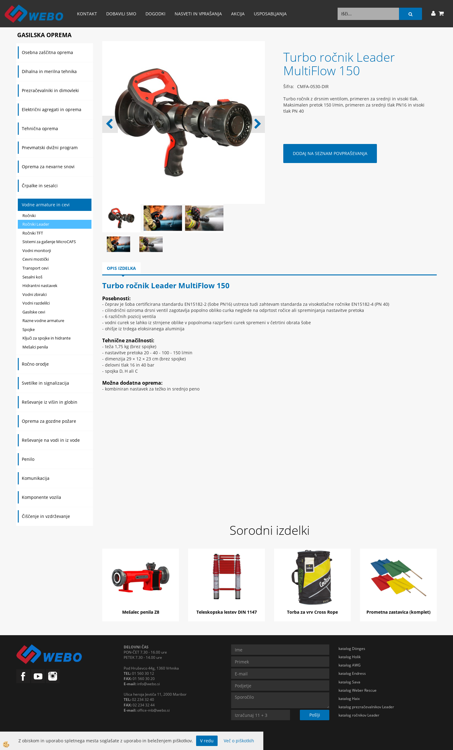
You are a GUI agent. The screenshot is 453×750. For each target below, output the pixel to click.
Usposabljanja (270, 14)
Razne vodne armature (43, 320)
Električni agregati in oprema (51, 109)
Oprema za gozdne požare (49, 421)
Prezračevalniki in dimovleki (50, 90)
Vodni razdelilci (36, 303)
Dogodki (155, 14)
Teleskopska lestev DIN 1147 (226, 612)
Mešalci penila (35, 347)
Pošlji (314, 715)
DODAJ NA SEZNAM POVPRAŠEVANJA (330, 153)
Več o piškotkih (239, 741)
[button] (257, 124)
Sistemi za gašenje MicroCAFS (49, 241)
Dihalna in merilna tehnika (49, 71)
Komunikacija (35, 478)
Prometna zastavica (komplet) (398, 612)
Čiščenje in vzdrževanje (46, 516)
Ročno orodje (35, 364)
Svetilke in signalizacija (45, 383)
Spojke (28, 329)
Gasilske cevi (33, 312)
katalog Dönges (352, 648)
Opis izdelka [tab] (121, 268)
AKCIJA (238, 14)
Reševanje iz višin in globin (49, 402)
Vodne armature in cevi (46, 205)
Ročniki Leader (35, 224)
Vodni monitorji (36, 250)
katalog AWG (350, 665)
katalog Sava (349, 682)
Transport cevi (35, 268)
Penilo (28, 459)
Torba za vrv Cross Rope (312, 612)
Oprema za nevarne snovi (48, 166)
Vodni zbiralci (34, 294)
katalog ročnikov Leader (359, 715)
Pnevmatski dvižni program (50, 147)
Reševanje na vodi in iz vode (51, 440)
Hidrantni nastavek (39, 285)
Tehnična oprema (40, 128)
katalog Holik (350, 656)
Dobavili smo (121, 14)
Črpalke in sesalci (40, 185)
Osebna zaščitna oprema (47, 52)
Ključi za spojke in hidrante (46, 338)
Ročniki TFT (32, 233)
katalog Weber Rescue (358, 690)
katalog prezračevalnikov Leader (366, 706)
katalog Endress (352, 673)
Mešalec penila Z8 (140, 612)
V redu (207, 741)
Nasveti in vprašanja (198, 14)
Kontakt (87, 14)
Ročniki (29, 215)
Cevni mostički (35, 259)
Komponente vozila (41, 497)
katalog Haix (349, 698)
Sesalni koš (32, 277)
